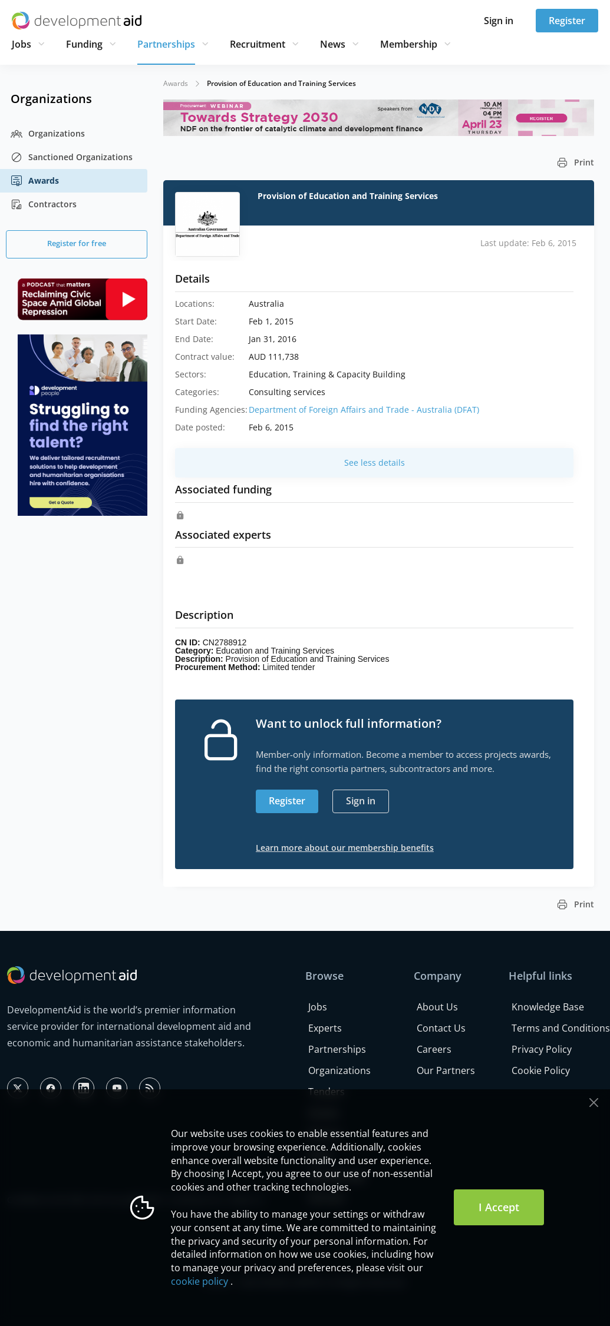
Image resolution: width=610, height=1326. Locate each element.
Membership (408, 44)
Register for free (76, 243)
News (332, 44)
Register (567, 20)
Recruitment (257, 44)
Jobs (21, 44)
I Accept (499, 1207)
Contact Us (441, 1028)
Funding (84, 44)
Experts (325, 1028)
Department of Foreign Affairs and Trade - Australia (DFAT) (364, 409)
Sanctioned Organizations (72, 157)
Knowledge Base (548, 1006)
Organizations (48, 134)
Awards (35, 181)
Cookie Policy (541, 1070)
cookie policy (199, 1281)
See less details (374, 462)
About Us (437, 1006)
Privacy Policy (542, 1049)
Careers (434, 1049)
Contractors (44, 204)
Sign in (498, 20)
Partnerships (166, 44)
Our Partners (446, 1070)
